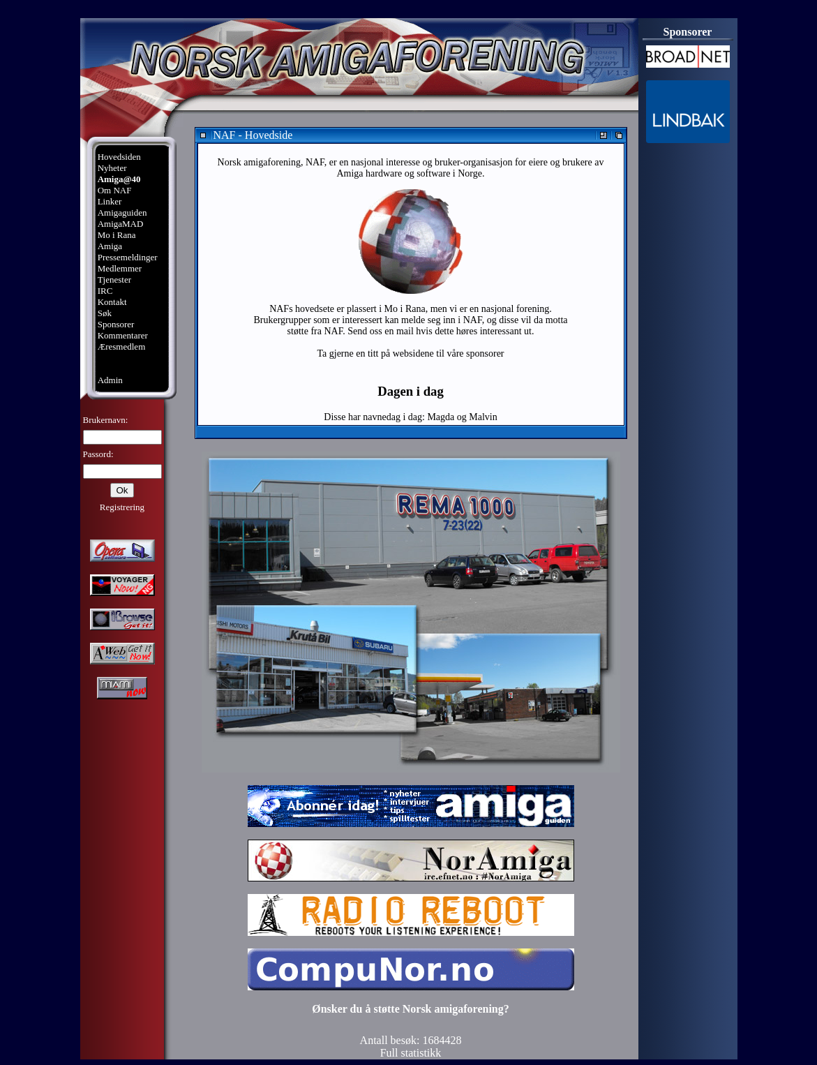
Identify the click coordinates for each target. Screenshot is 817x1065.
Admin (110, 380)
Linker (110, 201)
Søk (105, 313)
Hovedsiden (119, 156)
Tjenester (114, 279)
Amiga (110, 246)
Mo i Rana (117, 235)
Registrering (122, 507)
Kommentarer (123, 335)
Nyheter (112, 168)
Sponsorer (116, 324)
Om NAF (115, 190)
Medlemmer (120, 268)
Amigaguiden (122, 212)
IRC (105, 290)
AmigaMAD (121, 223)
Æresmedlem (122, 346)
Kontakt (112, 302)
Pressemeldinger (128, 257)
